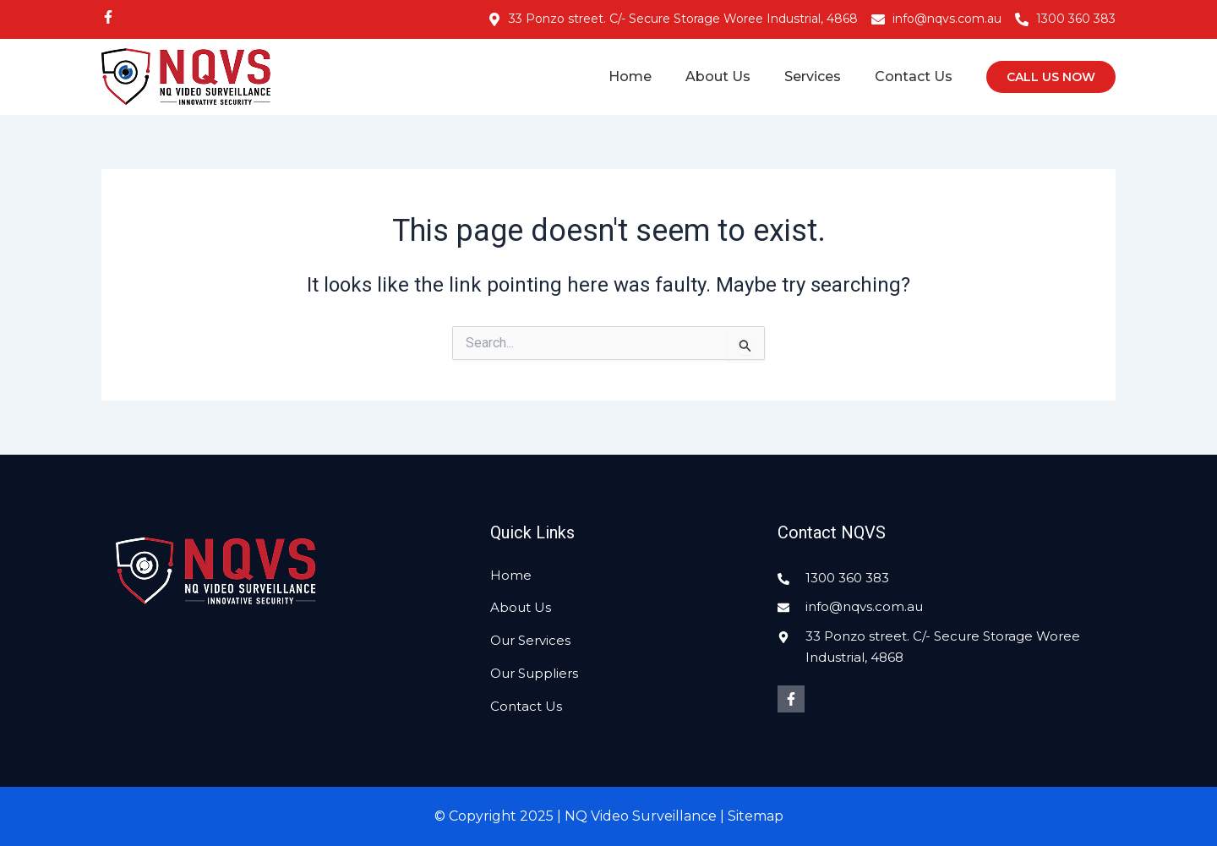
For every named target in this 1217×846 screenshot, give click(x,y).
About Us (717, 76)
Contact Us (913, 76)
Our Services (530, 640)
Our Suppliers (534, 673)
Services (812, 76)
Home (630, 76)
